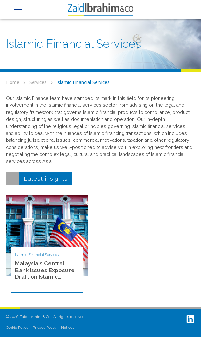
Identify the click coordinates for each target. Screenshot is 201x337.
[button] (17, 9)
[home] (100, 9)
